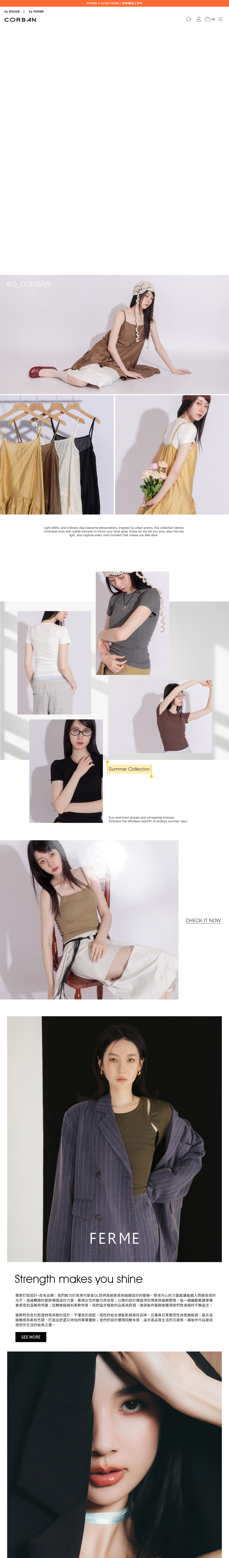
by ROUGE (12, 11)
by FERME (36, 11)
